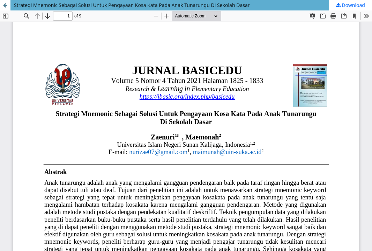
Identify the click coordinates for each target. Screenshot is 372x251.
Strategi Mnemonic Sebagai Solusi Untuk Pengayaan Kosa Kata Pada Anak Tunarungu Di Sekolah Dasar (132, 5)
